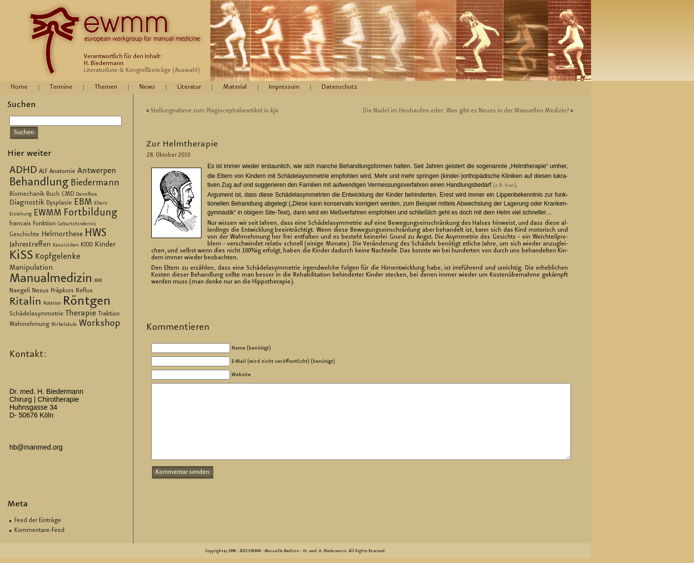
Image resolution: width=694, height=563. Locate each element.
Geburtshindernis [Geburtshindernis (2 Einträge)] (77, 224)
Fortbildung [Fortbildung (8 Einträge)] (90, 213)
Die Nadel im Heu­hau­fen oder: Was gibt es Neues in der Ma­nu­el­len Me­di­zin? (466, 110)
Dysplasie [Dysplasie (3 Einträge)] (59, 203)
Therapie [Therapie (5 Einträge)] (81, 313)
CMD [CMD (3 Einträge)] (68, 194)
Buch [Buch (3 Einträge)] (53, 194)
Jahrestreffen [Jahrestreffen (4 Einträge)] (30, 245)
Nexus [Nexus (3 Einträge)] (40, 290)
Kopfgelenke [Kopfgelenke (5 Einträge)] (57, 257)
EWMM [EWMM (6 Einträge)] (47, 213)
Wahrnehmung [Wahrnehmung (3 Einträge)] (29, 324)
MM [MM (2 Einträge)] (98, 281)
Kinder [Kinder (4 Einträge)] (105, 245)
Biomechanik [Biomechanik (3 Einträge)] (26, 194)
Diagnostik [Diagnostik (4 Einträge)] (26, 203)
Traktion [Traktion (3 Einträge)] (109, 314)
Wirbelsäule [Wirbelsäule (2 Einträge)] (64, 324)
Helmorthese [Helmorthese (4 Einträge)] (62, 235)
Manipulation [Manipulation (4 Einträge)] (31, 268)
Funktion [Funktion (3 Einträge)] (44, 223)
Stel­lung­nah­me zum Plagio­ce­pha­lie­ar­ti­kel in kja (214, 110)
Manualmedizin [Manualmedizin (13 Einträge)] (50, 279)
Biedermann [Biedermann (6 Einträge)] (94, 183)
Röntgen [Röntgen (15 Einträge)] (87, 301)
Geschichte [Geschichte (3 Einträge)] (24, 234)
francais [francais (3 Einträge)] (20, 223)
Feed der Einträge (37, 520)
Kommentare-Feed (39, 530)
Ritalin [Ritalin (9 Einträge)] (25, 302)
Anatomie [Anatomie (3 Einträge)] (62, 171)
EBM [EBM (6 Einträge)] (83, 203)
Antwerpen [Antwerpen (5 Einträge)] (96, 171)
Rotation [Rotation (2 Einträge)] (52, 303)
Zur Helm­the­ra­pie (182, 144)
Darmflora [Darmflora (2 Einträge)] (86, 194)
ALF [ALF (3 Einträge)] (43, 171)
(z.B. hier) (504, 186)
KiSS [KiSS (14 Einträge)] (21, 256)
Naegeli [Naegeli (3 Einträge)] (19, 290)
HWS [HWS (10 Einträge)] (95, 233)
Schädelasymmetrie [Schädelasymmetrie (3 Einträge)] (36, 314)
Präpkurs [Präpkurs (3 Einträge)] (62, 290)
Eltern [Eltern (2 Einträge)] (100, 203)
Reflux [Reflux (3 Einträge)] (84, 290)
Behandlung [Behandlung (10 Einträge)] (38, 182)
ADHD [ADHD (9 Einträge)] (23, 170)
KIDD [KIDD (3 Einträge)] (87, 245)
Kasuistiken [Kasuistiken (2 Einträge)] (66, 245)
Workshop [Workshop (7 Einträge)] (99, 323)
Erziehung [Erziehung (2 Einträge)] (20, 214)
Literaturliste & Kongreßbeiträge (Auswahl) (142, 70)
